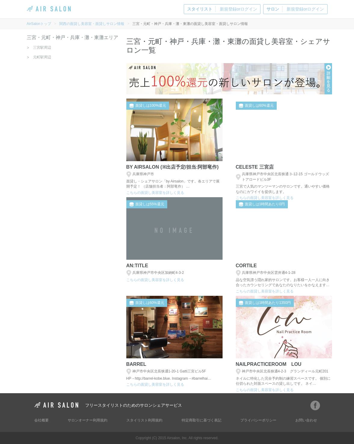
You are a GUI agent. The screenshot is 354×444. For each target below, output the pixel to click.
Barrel (136, 364)
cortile (246, 265)
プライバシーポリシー (258, 420)
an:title (137, 265)
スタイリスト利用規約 (144, 420)
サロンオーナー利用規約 (87, 420)
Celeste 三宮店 (255, 167)
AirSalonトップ (39, 24)
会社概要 (41, 420)
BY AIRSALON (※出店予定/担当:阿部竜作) (172, 167)
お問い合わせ (306, 420)
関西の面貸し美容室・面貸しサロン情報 (91, 24)
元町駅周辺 (42, 57)
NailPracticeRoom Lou (269, 364)
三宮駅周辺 (42, 47)
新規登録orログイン (222, 9)
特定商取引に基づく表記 (201, 420)
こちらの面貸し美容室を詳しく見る (155, 193)
